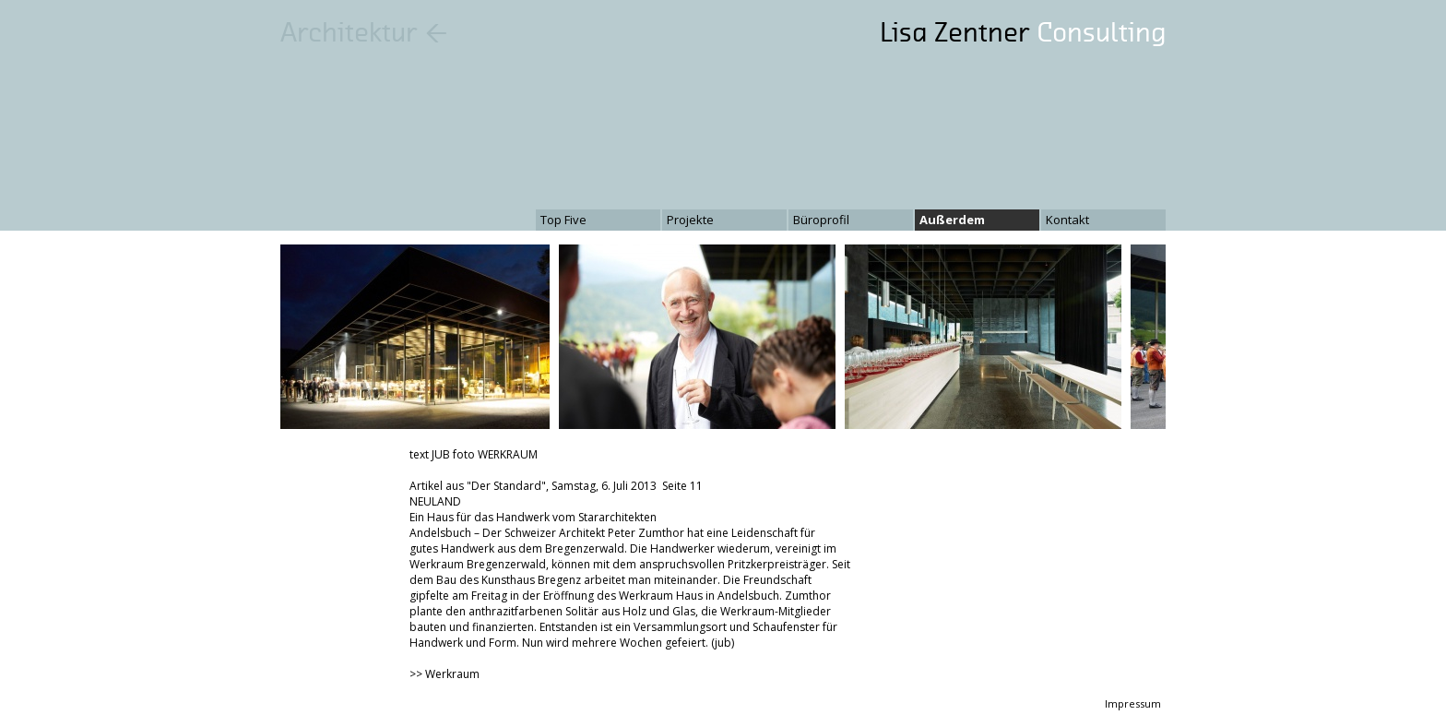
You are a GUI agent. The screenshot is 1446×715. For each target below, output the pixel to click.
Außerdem (952, 219)
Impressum (1133, 703)
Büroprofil (821, 219)
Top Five (563, 219)
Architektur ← (364, 32)
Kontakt (1067, 219)
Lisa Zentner (1023, 32)
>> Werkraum (444, 674)
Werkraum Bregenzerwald (477, 564)
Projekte (690, 219)
